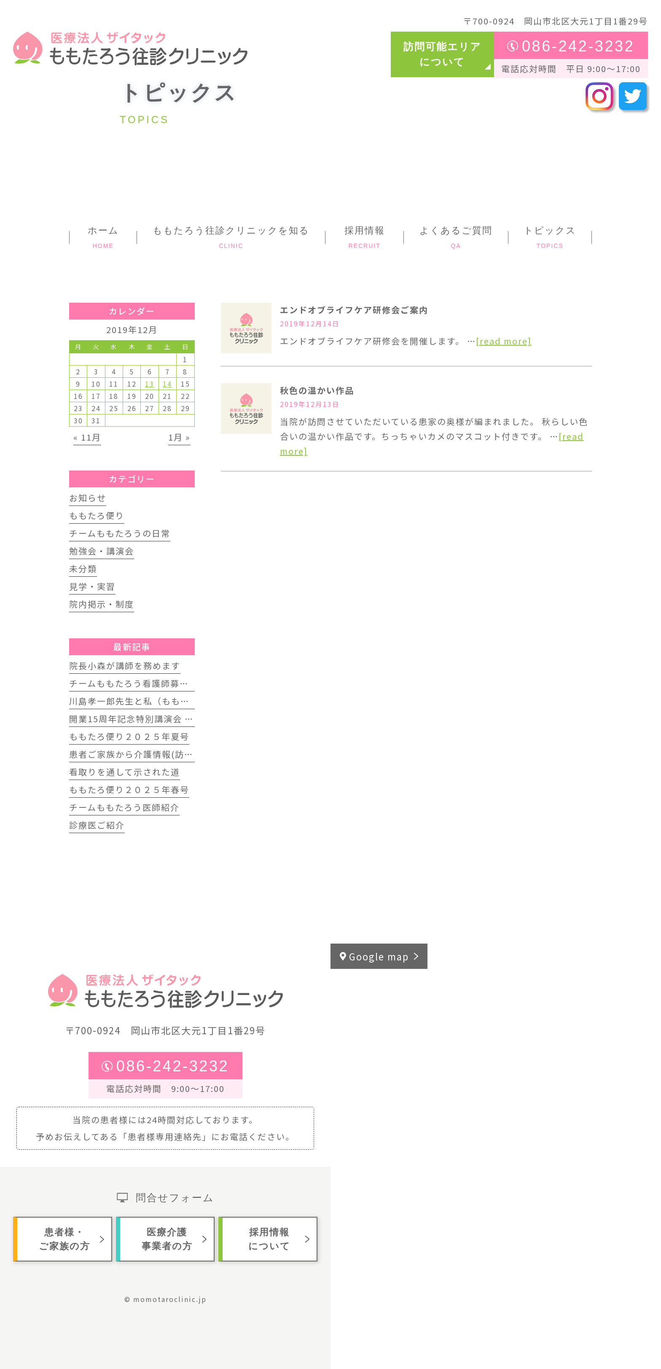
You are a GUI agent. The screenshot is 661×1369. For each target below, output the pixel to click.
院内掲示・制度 (101, 604)
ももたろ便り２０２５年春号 (129, 789)
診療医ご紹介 (97, 825)
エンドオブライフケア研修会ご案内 (354, 310)
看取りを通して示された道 (124, 772)
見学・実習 (92, 586)
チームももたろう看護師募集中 (133, 683)
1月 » (179, 437)
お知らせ (87, 498)
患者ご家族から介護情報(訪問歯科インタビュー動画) (179, 754)
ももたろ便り (96, 515)
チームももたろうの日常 (119, 533)
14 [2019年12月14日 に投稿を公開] (167, 383)
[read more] (504, 341)
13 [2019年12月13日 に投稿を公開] (149, 383)
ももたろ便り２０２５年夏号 (129, 736)
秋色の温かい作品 (317, 390)
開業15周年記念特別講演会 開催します (150, 719)
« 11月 (87, 437)
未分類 (83, 568)
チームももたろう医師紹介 (124, 807)
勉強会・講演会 (101, 551)
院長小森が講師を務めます (124, 665)
